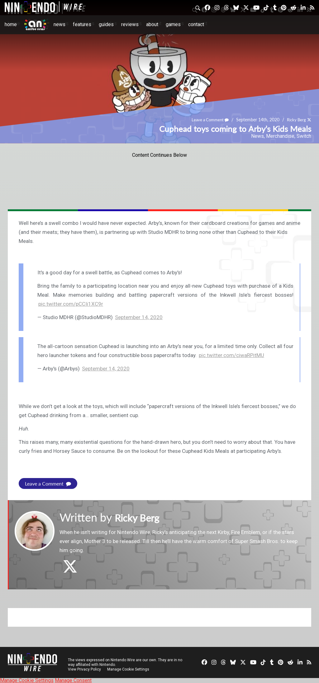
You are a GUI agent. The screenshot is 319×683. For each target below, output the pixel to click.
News (59, 24)
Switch (304, 136)
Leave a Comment (207, 120)
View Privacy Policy (84, 669)
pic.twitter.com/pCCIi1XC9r (70, 304)
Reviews (130, 24)
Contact (196, 24)
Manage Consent (73, 680)
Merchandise (280, 136)
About (152, 24)
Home (11, 24)
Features (82, 24)
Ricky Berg (295, 120)
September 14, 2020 (139, 317)
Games (173, 24)
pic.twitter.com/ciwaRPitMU (231, 355)
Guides (106, 24)
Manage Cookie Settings (129, 669)
